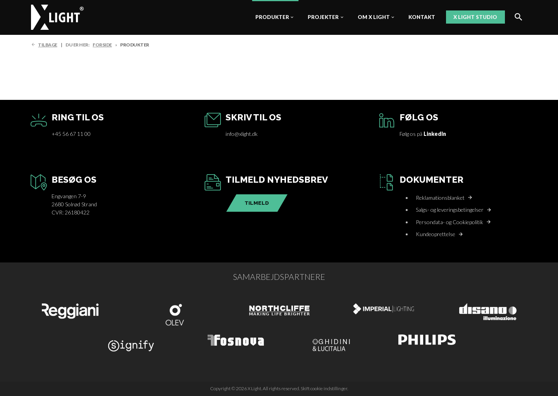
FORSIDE (102, 45)
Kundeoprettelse (435, 234)
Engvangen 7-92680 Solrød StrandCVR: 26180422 (74, 204)
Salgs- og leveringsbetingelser (450, 209)
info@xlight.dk (242, 133)
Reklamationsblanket (440, 197)
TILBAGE (47, 45)
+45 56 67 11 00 (71, 133)
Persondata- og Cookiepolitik (449, 222)
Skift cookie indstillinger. (324, 388)
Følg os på (423, 133)
